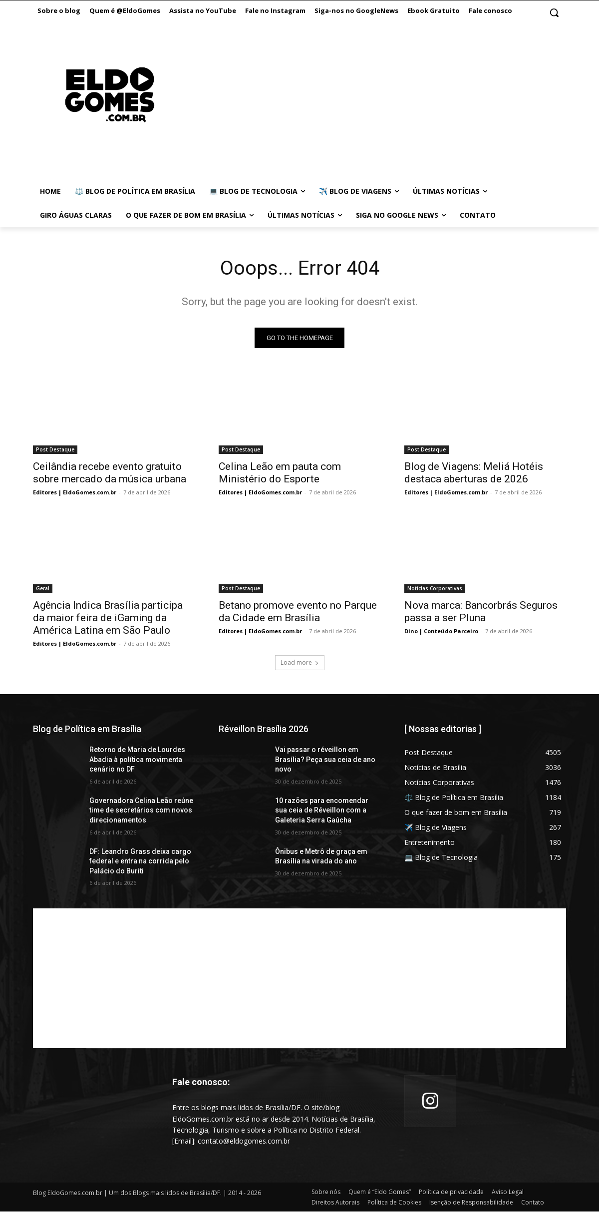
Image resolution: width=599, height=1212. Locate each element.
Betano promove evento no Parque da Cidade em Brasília (298, 612)
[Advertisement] (364, 105)
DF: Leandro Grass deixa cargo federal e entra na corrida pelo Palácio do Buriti (140, 861)
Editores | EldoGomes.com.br (74, 492)
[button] (554, 12)
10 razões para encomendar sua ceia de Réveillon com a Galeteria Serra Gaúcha (321, 810)
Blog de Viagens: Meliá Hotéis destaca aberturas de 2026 (473, 473)
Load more (300, 663)
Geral (42, 588)
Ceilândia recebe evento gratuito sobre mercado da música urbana (109, 473)
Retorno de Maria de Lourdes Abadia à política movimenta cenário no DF (137, 760)
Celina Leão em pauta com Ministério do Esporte (280, 473)
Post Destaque (55, 449)
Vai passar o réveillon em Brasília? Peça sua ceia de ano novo (325, 760)
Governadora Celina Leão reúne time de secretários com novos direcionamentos (141, 810)
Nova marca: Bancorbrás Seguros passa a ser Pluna (481, 612)
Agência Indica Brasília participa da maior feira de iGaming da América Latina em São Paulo (108, 618)
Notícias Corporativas (434, 588)
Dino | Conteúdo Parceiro (441, 631)
